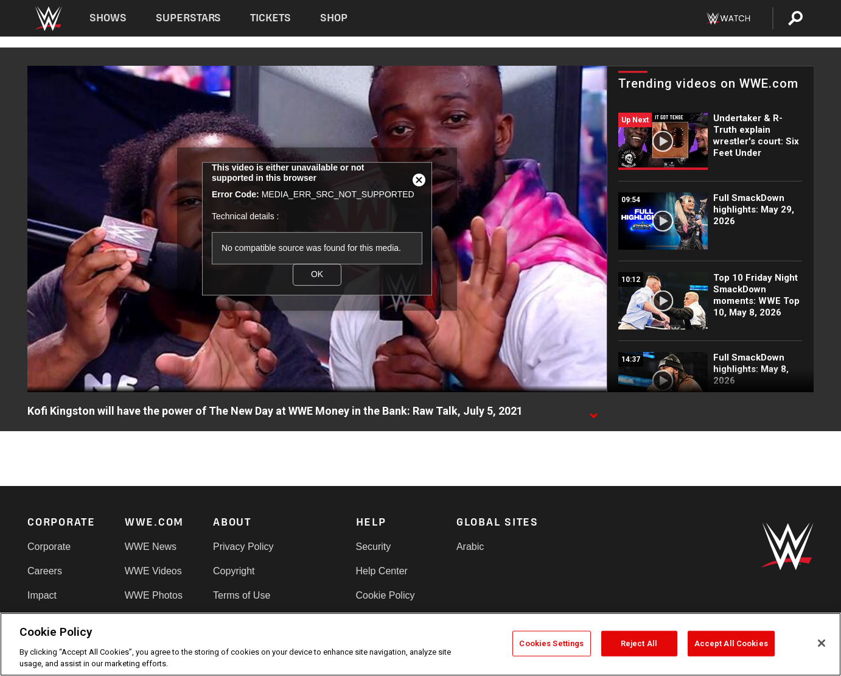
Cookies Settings (551, 643)
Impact (42, 595)
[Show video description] (593, 411)
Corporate (49, 546)
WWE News (150, 546)
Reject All (639, 643)
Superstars (189, 18)
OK (317, 275)
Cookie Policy (385, 595)
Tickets (270, 18)
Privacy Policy (243, 546)
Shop (333, 18)
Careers (44, 571)
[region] (420, 644)
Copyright (233, 571)
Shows (108, 18)
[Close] (821, 643)
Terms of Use (241, 595)
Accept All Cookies (731, 643)
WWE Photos (154, 595)
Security (373, 546)
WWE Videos (153, 571)
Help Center (382, 571)
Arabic (470, 546)
